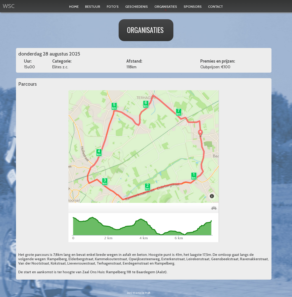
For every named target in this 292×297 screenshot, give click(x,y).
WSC (9, 6)
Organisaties (165, 9)
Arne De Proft (142, 293)
